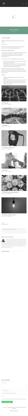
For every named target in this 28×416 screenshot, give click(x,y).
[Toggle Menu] (26, 3)
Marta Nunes (10, 236)
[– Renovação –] (14, 93)
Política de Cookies (20, 407)
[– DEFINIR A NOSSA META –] (14, 205)
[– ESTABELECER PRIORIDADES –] (14, 183)
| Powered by (8, 407)
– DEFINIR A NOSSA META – (9, 215)
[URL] (14, 396)
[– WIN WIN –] (14, 161)
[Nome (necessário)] (14, 391)
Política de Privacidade (15, 407)
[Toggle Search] (22, 3)
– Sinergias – (4, 125)
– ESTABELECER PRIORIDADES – (10, 192)
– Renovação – (5, 103)
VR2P (11, 407)
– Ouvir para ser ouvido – (8, 147)
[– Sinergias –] (14, 116)
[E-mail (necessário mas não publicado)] (14, 393)
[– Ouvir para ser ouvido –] (14, 138)
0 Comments (9, 104)
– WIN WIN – (4, 170)
